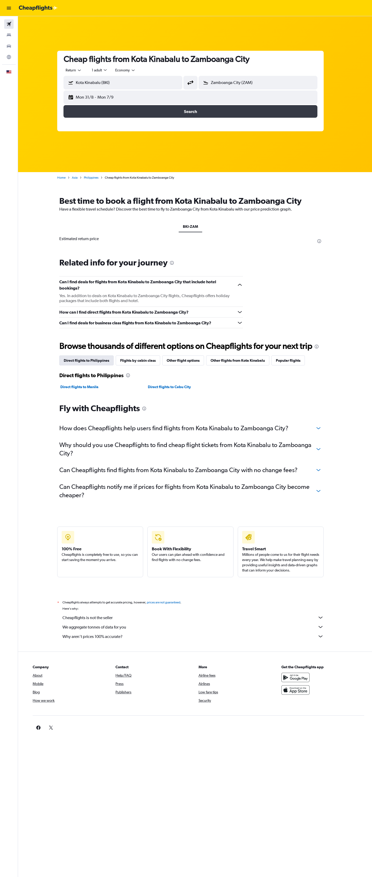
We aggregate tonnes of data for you (197, 627)
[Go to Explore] (9, 57)
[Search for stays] (9, 35)
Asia (79, 177)
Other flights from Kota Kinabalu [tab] (242, 360)
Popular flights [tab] (293, 360)
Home (66, 177)
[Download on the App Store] (298, 690)
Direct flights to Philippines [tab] (91, 360)
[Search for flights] (9, 24)
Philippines (96, 177)
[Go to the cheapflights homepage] (38, 8)
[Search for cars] (9, 46)
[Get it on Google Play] (298, 677)
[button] (9, 8)
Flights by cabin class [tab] (142, 360)
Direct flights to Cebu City (173, 387)
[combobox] (78, 70)
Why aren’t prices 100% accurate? (197, 636)
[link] (290, 727)
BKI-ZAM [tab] (195, 226)
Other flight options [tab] (187, 360)
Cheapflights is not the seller (197, 617)
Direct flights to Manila (84, 387)
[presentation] (324, 241)
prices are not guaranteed (168, 602)
